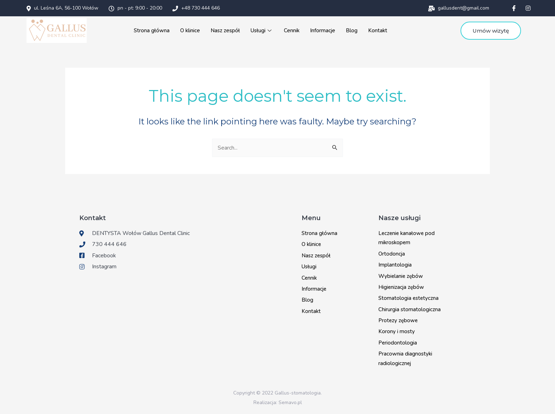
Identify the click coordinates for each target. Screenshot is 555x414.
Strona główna (152, 30)
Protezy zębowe (398, 320)
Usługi (261, 30)
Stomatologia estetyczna (408, 298)
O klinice (190, 30)
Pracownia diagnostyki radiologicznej (405, 358)
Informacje (321, 30)
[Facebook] (514, 8)
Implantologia (395, 264)
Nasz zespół (224, 30)
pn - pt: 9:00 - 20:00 (135, 8)
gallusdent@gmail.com (458, 8)
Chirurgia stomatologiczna (409, 309)
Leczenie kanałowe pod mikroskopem (406, 238)
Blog (350, 30)
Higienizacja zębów (401, 287)
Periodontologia (397, 342)
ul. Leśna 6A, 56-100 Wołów (62, 8)
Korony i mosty (396, 331)
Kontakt (376, 30)
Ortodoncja (391, 253)
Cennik (290, 30)
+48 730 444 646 (196, 8)
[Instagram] (528, 8)
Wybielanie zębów (400, 276)
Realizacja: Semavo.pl (277, 402)
